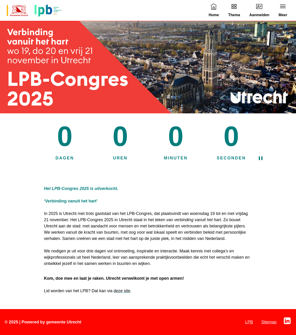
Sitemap (269, 322)
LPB (249, 322)
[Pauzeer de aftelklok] (265, 158)
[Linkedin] (287, 323)
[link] (214, 10)
